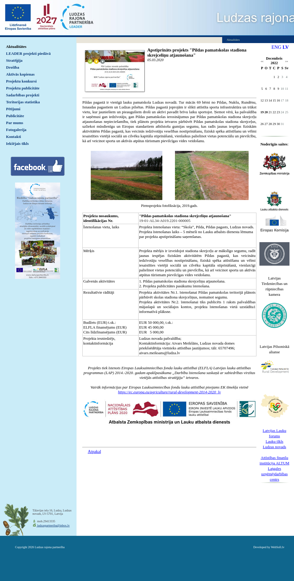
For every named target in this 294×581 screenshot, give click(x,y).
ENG (276, 47)
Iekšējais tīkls (17, 143)
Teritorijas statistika (23, 102)
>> (286, 61)
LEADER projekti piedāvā (28, 53)
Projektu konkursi (21, 81)
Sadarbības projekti (22, 95)
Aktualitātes (16, 46)
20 (266, 112)
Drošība (12, 67)
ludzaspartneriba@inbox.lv (53, 525)
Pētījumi (13, 109)
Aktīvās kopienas (20, 74)
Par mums (14, 122)
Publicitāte (15, 116)
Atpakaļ (94, 451)
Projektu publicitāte (22, 88)
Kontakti (13, 136)
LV (286, 47)
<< (262, 61)
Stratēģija (14, 60)
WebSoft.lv (277, 547)
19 (262, 112)
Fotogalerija (16, 129)
